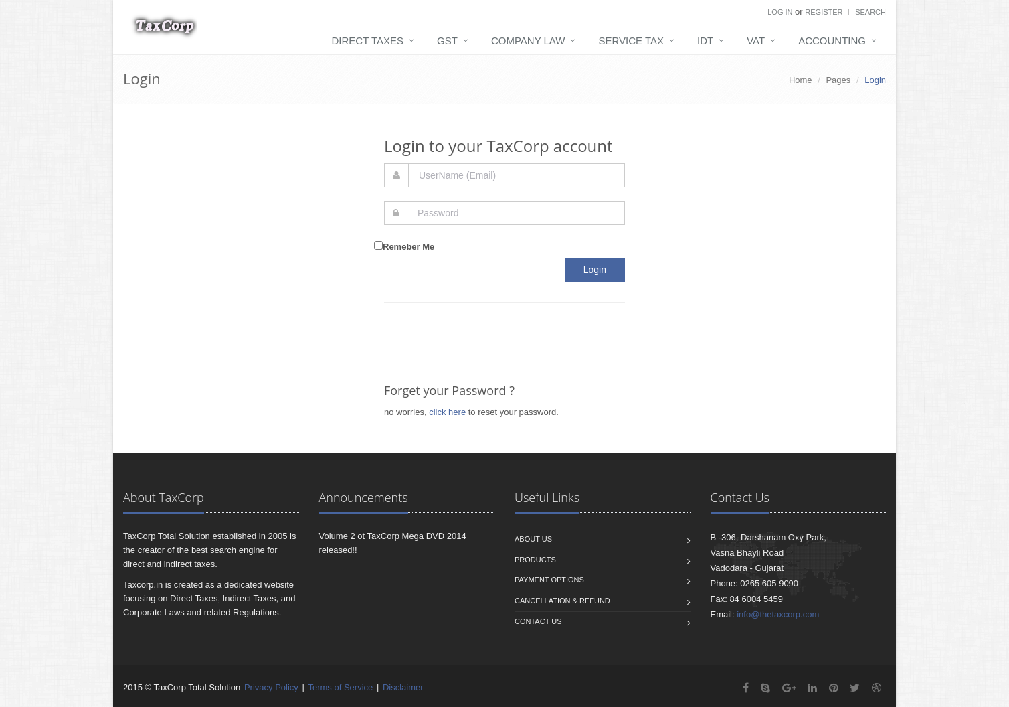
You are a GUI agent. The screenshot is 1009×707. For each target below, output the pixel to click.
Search (870, 12)
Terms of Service (340, 687)
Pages (838, 80)
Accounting (832, 40)
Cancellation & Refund (562, 601)
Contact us (538, 621)
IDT (705, 40)
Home (800, 80)
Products (535, 560)
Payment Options (549, 580)
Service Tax (631, 40)
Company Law (528, 40)
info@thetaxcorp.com (778, 614)
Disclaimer (403, 687)
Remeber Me (408, 247)
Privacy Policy (271, 687)
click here (447, 412)
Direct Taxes (368, 40)
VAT (756, 40)
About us (533, 539)
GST (447, 40)
